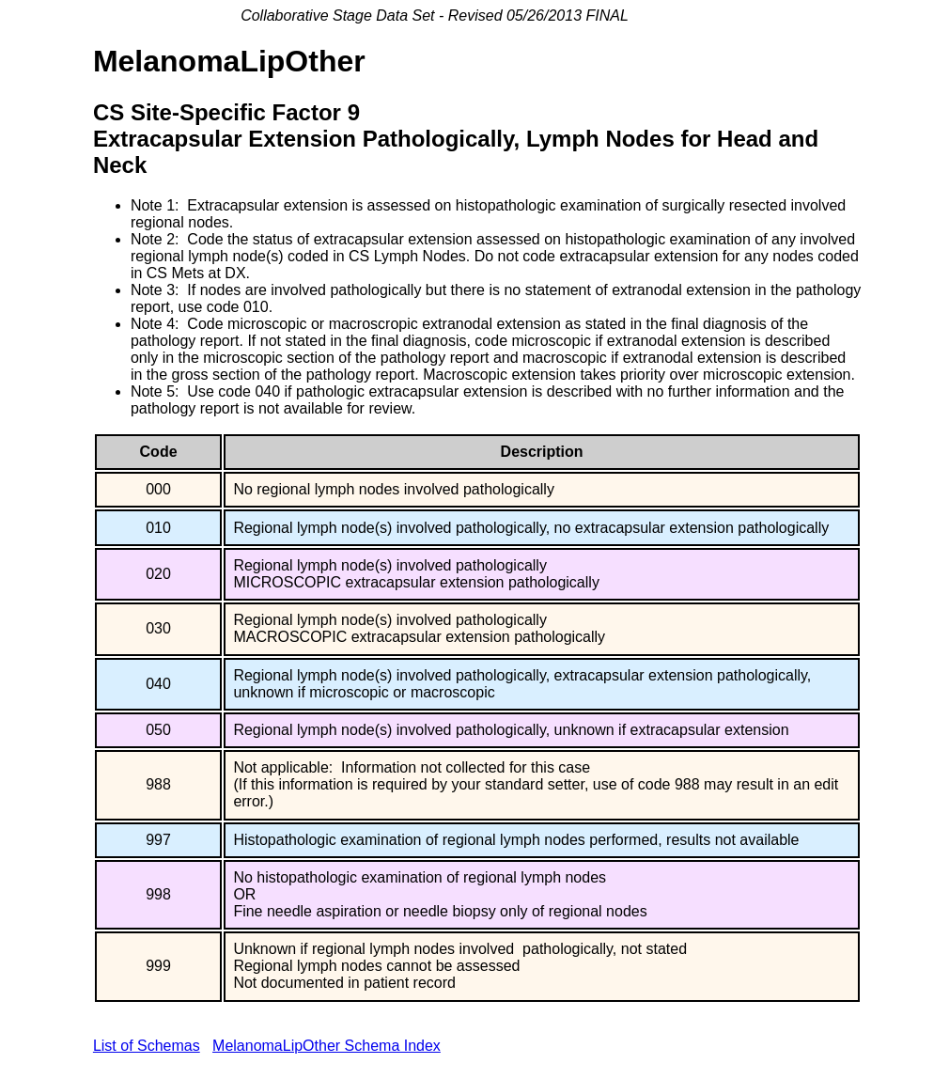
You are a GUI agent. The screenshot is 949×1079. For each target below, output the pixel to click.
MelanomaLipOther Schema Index (326, 1046)
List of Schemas (146, 1046)
